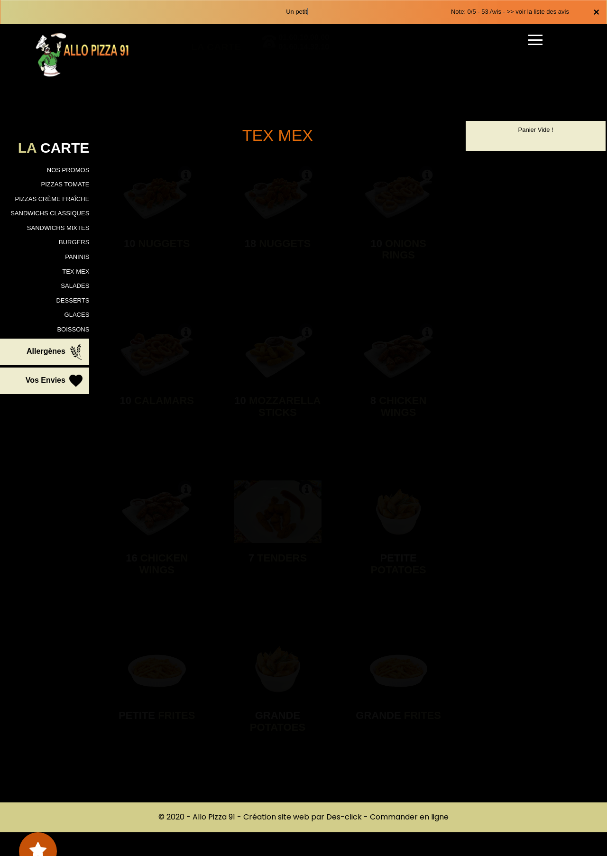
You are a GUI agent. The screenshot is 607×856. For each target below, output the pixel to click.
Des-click (344, 816)
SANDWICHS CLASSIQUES (49, 213)
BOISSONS (73, 329)
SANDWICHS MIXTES (58, 227)
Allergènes (55, 351)
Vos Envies (55, 380)
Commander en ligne (409, 816)
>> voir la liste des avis (537, 11)
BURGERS (74, 242)
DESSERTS (72, 300)
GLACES (77, 314)
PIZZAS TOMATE (65, 184)
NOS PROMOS (68, 170)
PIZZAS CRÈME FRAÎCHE (52, 198)
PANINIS (77, 256)
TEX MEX (75, 271)
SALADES (75, 285)
